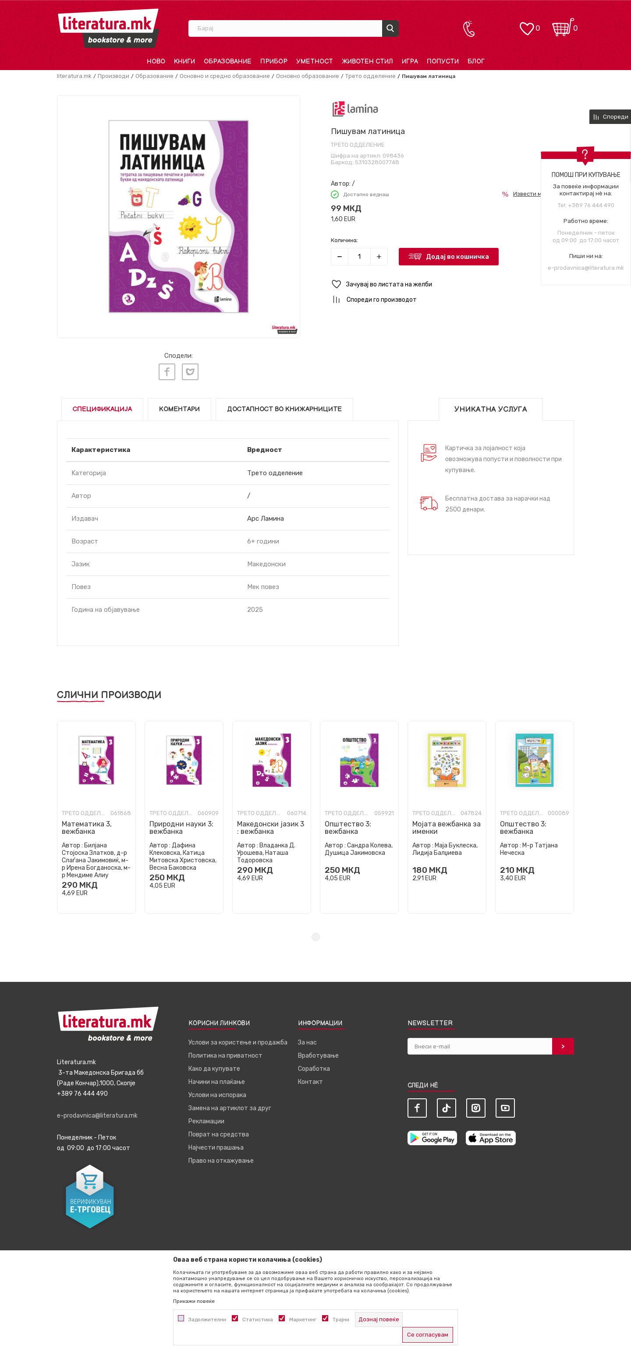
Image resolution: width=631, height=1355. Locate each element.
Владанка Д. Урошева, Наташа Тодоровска (266, 850)
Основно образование (307, 76)
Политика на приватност (225, 1053)
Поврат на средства (218, 1132)
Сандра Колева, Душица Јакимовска (359, 846)
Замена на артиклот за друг (229, 1105)
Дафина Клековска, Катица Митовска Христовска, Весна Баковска (182, 854)
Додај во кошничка (457, 257)
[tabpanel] (96, 814)
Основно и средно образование (225, 76)
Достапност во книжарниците (284, 406)
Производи (113, 76)
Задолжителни (207, 1319)
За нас (307, 1040)
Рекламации (206, 1118)
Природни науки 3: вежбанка (181, 825)
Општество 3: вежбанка (348, 825)
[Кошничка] (563, 24)
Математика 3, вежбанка (87, 825)
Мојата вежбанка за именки (446, 825)
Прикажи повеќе (194, 1301)
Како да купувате (214, 1066)
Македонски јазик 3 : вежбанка (270, 825)
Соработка (314, 1066)
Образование (154, 76)
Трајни (341, 1319)
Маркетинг (302, 1319)
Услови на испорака (217, 1092)
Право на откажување (221, 1158)
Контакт (310, 1079)
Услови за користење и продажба (237, 1040)
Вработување (318, 1053)
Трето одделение (370, 76)
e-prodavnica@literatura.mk (586, 268)
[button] (452, 284)
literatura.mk (74, 76)
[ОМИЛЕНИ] (526, 24)
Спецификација (102, 406)
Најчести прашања (216, 1145)
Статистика (257, 1319)
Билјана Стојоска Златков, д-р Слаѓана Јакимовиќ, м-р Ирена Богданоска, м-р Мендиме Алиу (96, 857)
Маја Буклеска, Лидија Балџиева (445, 846)
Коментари (179, 406)
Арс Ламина (265, 516)
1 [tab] (316, 934)
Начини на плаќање (216, 1079)
